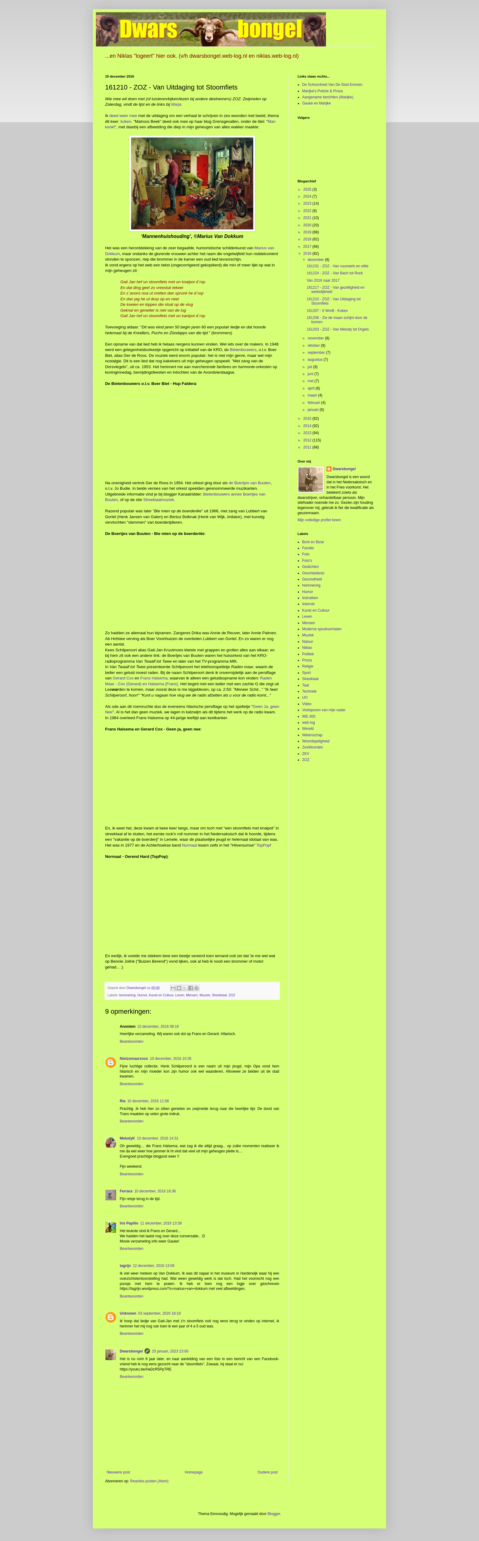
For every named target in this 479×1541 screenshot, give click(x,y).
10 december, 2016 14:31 (157, 1138)
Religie (307, 666)
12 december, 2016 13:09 (153, 1266)
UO (305, 697)
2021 (308, 218)
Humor (142, 995)
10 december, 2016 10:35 (171, 1058)
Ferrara (126, 1191)
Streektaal (219, 995)
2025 (308, 189)
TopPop (263, 845)
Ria (123, 1101)
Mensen (192, 995)
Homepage (194, 1472)
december (316, 260)
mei (311, 381)
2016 (308, 253)
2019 (308, 232)
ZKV (305, 754)
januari (314, 410)
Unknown (128, 1313)
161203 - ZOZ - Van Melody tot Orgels (338, 329)
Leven (179, 995)
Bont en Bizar (313, 542)
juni (311, 374)
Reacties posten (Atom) (149, 1481)
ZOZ (232, 995)
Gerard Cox (123, 678)
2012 (308, 440)
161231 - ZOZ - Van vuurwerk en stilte (338, 266)
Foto (305, 554)
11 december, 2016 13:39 (161, 1223)
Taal (305, 685)
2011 (308, 447)
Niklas (307, 648)
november (316, 338)
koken (126, 121)
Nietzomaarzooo (134, 1058)
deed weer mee (123, 115)
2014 (308, 426)
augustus (316, 359)
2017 (308, 246)
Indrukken (310, 598)
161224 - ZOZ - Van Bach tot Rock (335, 273)
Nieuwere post (118, 1472)
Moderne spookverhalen (322, 629)
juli (310, 367)
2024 (308, 196)
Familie (308, 548)
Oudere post (268, 1472)
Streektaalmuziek (158, 499)
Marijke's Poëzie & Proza (322, 91)
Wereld (308, 729)
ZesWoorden (312, 747)
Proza (307, 660)
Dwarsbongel (131, 1351)
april (312, 388)
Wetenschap (312, 735)
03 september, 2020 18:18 (159, 1313)
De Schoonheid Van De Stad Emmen (332, 84)
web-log (308, 722)
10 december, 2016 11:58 (148, 1101)
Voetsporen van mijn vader (324, 710)
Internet (308, 604)
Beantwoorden (131, 1041)
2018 (308, 239)
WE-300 (308, 716)
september (317, 352)
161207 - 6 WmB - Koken (327, 311)
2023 (308, 203)
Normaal (189, 845)
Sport (306, 673)
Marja (176, 104)
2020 (308, 225)
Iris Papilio (129, 1223)
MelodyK (127, 1138)
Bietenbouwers (243, 349)
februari (314, 403)
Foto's (307, 560)
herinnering (127, 995)
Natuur (307, 641)
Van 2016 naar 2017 (323, 280)
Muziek (204, 995)
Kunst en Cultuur (161, 995)
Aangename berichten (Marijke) (327, 97)
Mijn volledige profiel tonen (319, 520)
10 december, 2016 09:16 (158, 1026)
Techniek (309, 691)
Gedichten (310, 567)
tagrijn (125, 1266)
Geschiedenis (313, 573)
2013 (308, 433)
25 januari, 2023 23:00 (170, 1351)
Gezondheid (312, 579)
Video (306, 704)
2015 (308, 418)
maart (313, 395)
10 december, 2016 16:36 (155, 1191)
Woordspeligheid (315, 741)
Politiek (308, 654)
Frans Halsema (153, 678)
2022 (308, 211)
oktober (314, 345)
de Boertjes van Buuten (250, 483)
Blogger (274, 1514)
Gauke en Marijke (316, 103)
